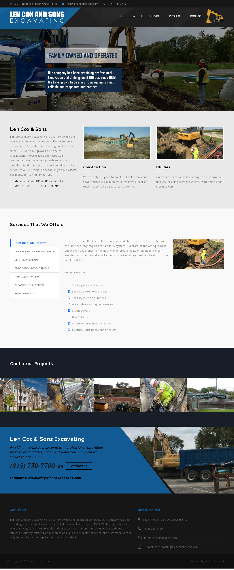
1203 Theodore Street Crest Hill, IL (34, 4)
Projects (176, 17)
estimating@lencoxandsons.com (54, 479)
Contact (196, 17)
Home (122, 17)
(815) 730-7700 (120, 4)
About (137, 17)
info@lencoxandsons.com (83, 4)
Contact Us (79, 467)
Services (156, 17)
